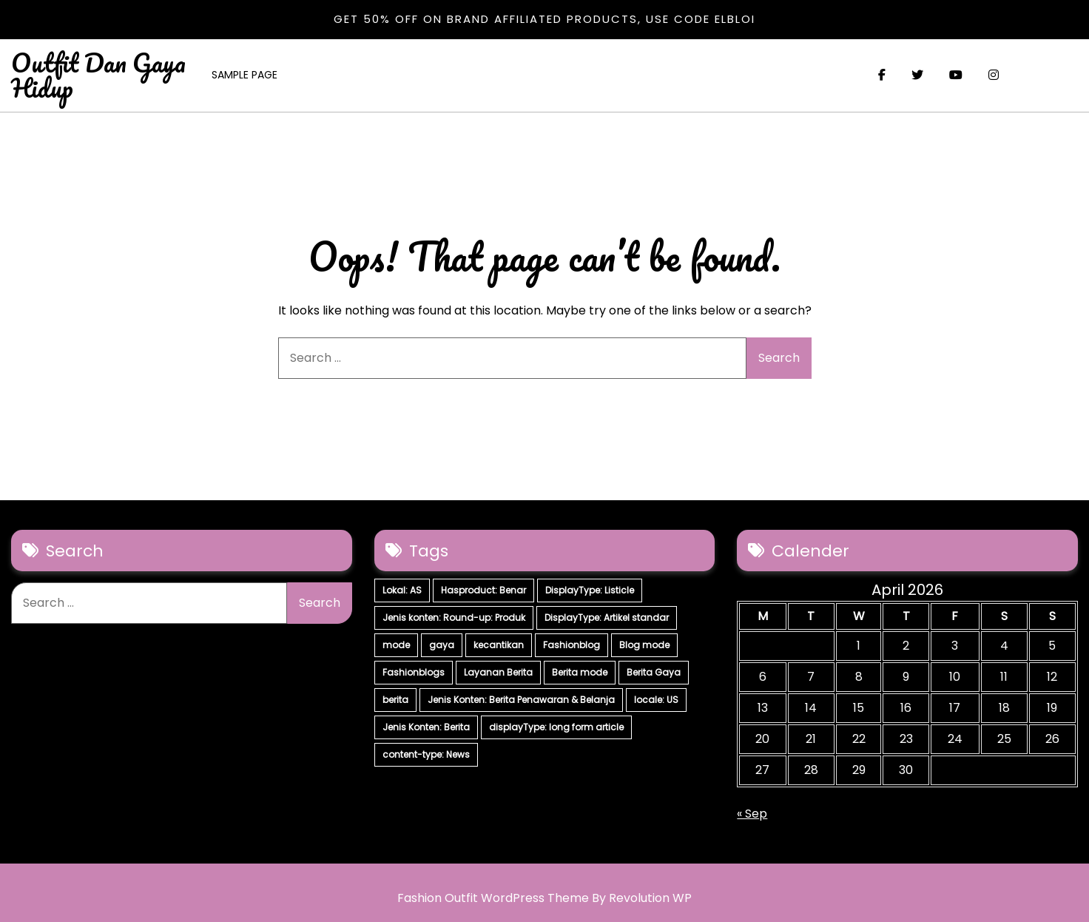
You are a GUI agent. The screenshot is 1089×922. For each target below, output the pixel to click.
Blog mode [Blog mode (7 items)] (644, 645)
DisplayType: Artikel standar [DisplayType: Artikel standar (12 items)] (606, 617)
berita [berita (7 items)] (395, 699)
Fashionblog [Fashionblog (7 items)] (571, 645)
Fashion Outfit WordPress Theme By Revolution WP (544, 897)
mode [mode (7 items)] (396, 645)
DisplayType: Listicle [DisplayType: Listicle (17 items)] (589, 590)
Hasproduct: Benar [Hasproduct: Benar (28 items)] (483, 590)
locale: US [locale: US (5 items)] (656, 699)
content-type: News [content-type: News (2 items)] (426, 754)
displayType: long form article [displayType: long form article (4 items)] (556, 727)
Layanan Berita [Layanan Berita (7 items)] (498, 672)
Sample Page (244, 74)
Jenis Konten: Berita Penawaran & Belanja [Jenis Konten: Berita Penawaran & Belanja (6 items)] (521, 699)
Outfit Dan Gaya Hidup (98, 74)
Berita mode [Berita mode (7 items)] (579, 672)
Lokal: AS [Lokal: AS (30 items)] (402, 590)
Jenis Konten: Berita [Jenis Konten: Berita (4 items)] (426, 727)
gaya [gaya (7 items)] (441, 645)
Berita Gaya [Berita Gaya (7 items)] (654, 672)
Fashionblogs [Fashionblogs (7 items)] (413, 672)
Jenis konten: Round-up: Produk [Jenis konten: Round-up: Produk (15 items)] (453, 617)
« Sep (752, 813)
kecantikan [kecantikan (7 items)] (498, 645)
